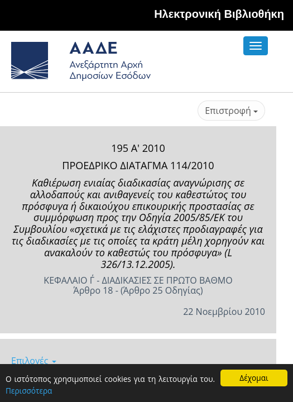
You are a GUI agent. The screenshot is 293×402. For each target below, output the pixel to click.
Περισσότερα (29, 390)
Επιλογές (33, 361)
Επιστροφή (231, 110)
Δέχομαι (253, 377)
